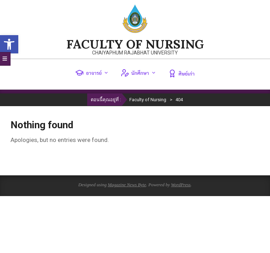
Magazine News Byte (127, 184)
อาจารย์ (92, 73)
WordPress (181, 184)
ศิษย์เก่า (181, 73)
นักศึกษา (138, 73)
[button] (9, 44)
